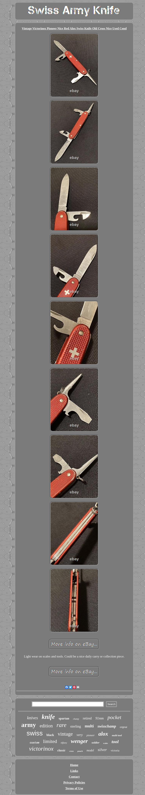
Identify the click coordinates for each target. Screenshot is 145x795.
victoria (115, 750)
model (90, 750)
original (123, 727)
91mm (99, 718)
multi (89, 726)
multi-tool (117, 735)
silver (102, 749)
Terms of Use (74, 788)
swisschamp (107, 726)
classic (61, 750)
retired (87, 718)
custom (34, 742)
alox (103, 734)
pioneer (90, 735)
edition (46, 725)
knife (48, 716)
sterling (75, 726)
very (79, 735)
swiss (35, 733)
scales (105, 743)
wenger (79, 741)
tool (115, 741)
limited (50, 741)
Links (74, 771)
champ (76, 719)
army (28, 724)
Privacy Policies (74, 782)
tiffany (64, 742)
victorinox (41, 748)
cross (71, 751)
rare (61, 725)
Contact (74, 776)
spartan (64, 718)
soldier (95, 742)
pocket (114, 717)
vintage (65, 734)
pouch (80, 751)
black (50, 735)
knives (32, 718)
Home (74, 765)
